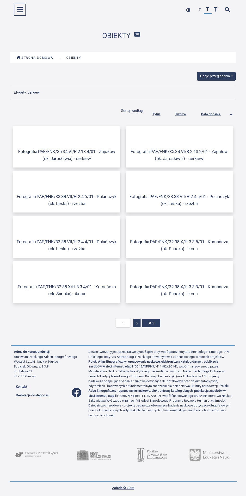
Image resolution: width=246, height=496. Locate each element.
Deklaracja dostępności (32, 395)
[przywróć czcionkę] (208, 10)
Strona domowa (35, 57)
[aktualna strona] (123, 323)
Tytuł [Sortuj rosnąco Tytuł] (160, 113)
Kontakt (21, 386)
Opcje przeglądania (215, 76)
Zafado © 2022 (123, 488)
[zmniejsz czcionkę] (200, 10)
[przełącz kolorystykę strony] (188, 10)
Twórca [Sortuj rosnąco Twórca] (184, 113)
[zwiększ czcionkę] (216, 10)
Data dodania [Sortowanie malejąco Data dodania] (214, 113)
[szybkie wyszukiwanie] (227, 10)
